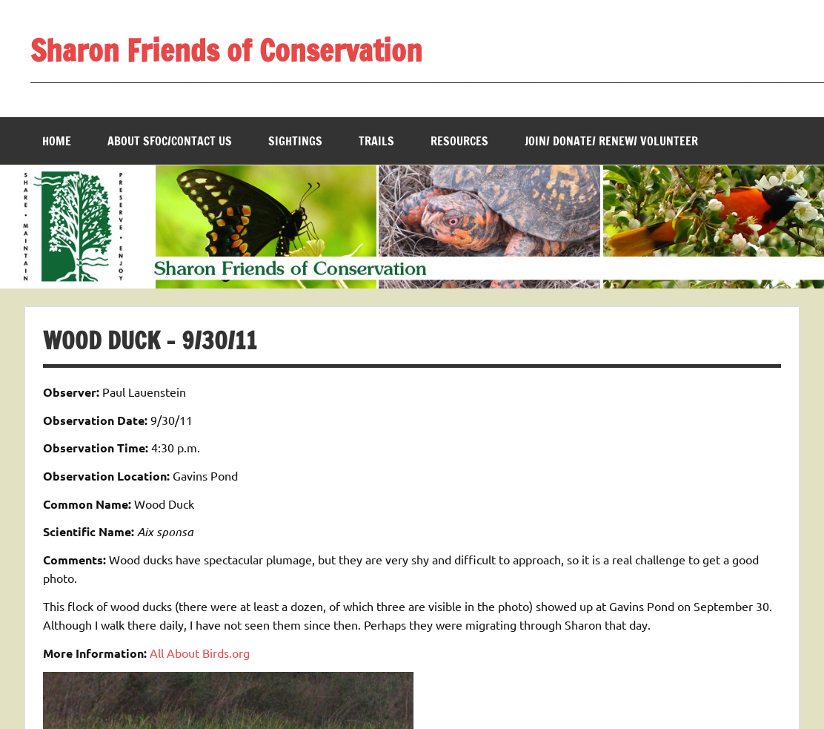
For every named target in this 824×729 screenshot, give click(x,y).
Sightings (295, 141)
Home (56, 141)
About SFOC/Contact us (169, 141)
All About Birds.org (200, 652)
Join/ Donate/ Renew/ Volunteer (611, 141)
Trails (376, 141)
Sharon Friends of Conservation (226, 50)
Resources (459, 141)
